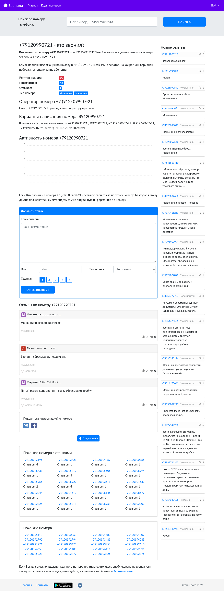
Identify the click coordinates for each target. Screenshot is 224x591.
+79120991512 (67, 493)
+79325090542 (170, 87)
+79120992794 (67, 539)
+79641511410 (170, 162)
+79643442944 (170, 529)
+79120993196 (32, 460)
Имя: (24, 269)
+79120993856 (101, 544)
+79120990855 (135, 460)
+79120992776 (135, 554)
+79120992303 (135, 504)
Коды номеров (51, 5)
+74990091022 (170, 125)
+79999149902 (170, 425)
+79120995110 (32, 535)
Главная (33, 5)
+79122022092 (170, 275)
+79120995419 (67, 471)
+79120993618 (101, 482)
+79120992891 (135, 549)
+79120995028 (32, 554)
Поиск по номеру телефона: (31, 22)
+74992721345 (170, 462)
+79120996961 (101, 504)
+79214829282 (170, 54)
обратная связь (122, 571)
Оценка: (26, 278)
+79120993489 (101, 539)
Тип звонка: (97, 269)
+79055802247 (170, 404)
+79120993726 (101, 554)
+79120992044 (32, 493)
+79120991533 (135, 482)
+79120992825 (32, 504)
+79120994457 (101, 460)
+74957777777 (170, 296)
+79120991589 (101, 535)
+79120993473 (67, 544)
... (59, 314)
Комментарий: (31, 219)
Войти (215, 5)
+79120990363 (67, 535)
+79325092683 (170, 108)
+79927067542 (170, 142)
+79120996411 (101, 549)
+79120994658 (32, 549)
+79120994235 (135, 539)
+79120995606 (101, 471)
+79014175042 (170, 383)
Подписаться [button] (88, 438)
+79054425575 (170, 321)
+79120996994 (135, 471)
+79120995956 (32, 482)
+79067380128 (170, 499)
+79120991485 (67, 549)
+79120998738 (32, 471)
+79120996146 (101, 493)
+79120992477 (67, 554)
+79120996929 (67, 482)
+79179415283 (170, 212)
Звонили (13, 5)
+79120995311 (67, 504)
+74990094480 (170, 196)
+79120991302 (135, 535)
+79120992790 (32, 539)
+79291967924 (170, 242)
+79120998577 (135, 493)
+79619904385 (170, 71)
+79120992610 (135, 544)
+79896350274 (170, 358)
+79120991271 (32, 544)
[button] (184, 22)
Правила (26, 585)
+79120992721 (67, 460)
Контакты (42, 585)
